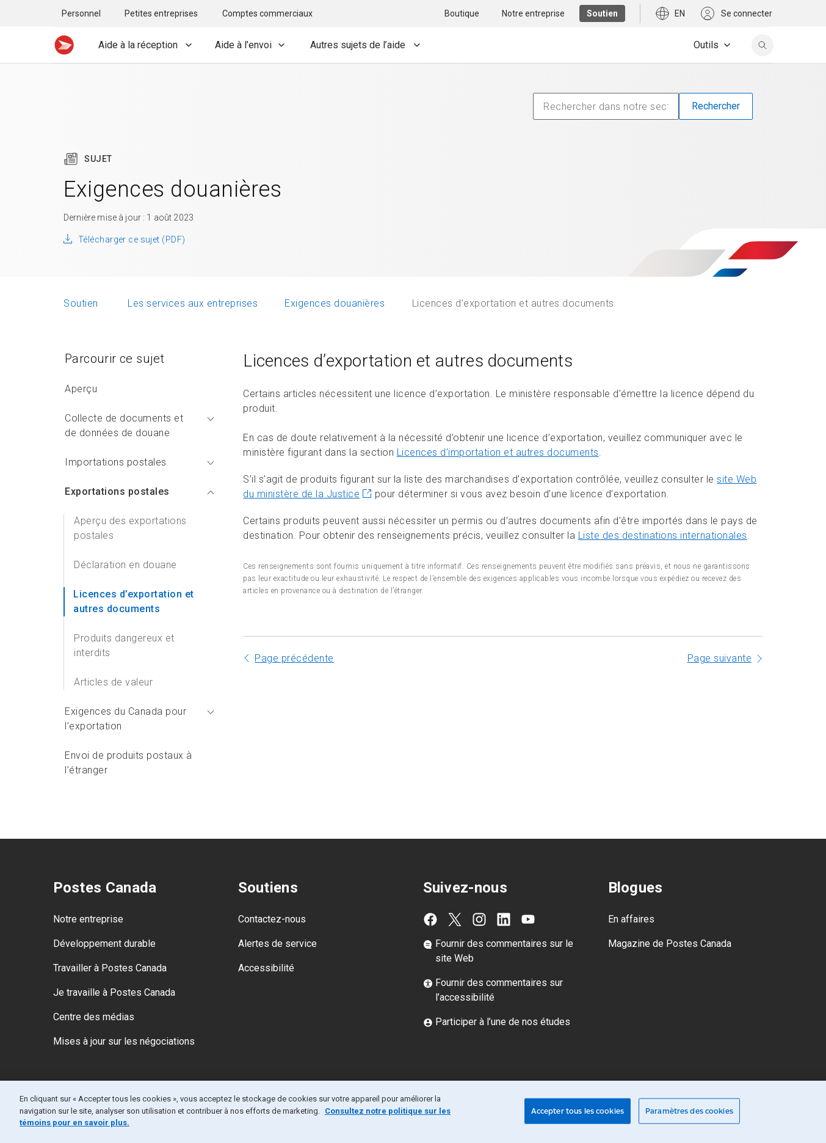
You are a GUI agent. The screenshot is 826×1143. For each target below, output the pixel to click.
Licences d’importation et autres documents (498, 452)
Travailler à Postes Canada (110, 968)
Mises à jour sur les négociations (124, 1041)
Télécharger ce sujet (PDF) (131, 239)
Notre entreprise (88, 919)
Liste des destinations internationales (662, 535)
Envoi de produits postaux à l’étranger (128, 763)
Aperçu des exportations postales (130, 528)
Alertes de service (277, 943)
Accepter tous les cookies (577, 1111)
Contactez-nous (272, 919)
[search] (762, 45)
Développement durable (104, 943)
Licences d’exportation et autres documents (133, 601)
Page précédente (294, 658)
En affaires (631, 919)
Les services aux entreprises (193, 303)
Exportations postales (139, 491)
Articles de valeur (113, 682)
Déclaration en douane (125, 565)
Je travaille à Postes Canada (114, 992)
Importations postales (139, 462)
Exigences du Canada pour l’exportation (139, 719)
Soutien (82, 303)
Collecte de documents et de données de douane (139, 425)
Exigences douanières (334, 303)
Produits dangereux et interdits (124, 645)
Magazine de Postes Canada (669, 943)
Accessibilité (266, 968)
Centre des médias (93, 1017)
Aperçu (81, 389)
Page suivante (719, 658)
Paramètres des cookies (689, 1111)
